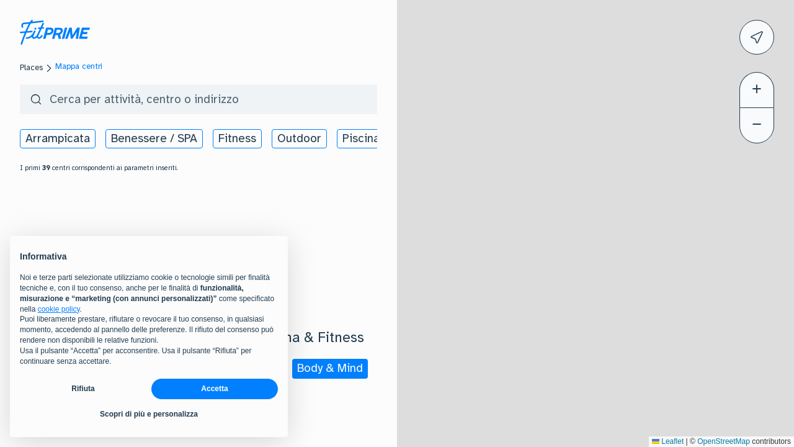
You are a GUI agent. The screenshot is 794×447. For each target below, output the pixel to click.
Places (31, 68)
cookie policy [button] (59, 309)
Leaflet (668, 441)
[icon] (756, 37)
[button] (768, 178)
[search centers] (228, 99)
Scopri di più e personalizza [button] (149, 414)
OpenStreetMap (723, 441)
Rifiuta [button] (82, 388)
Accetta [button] (214, 388)
